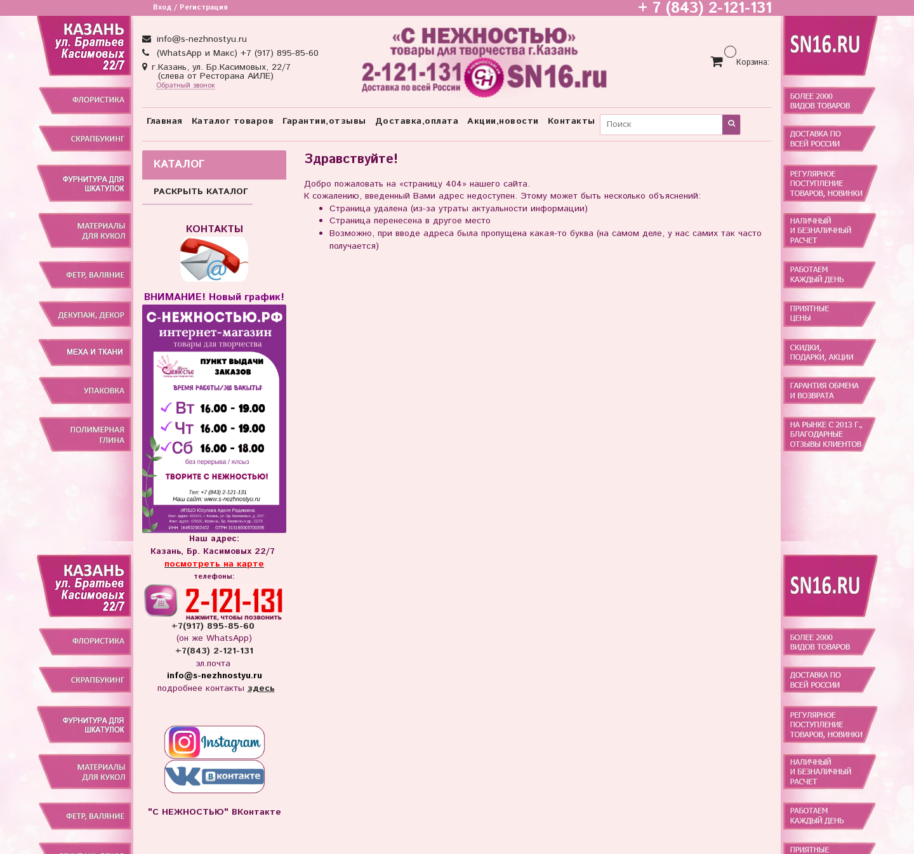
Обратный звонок (185, 85)
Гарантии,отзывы (324, 121)
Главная (165, 121)
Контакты (571, 121)
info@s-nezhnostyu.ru (200, 39)
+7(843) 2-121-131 (214, 651)
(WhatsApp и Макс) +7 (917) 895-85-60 (236, 53)
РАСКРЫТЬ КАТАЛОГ (201, 191)
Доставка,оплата (417, 121)
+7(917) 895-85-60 (214, 626)
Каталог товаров (233, 121)
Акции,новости (503, 121)
